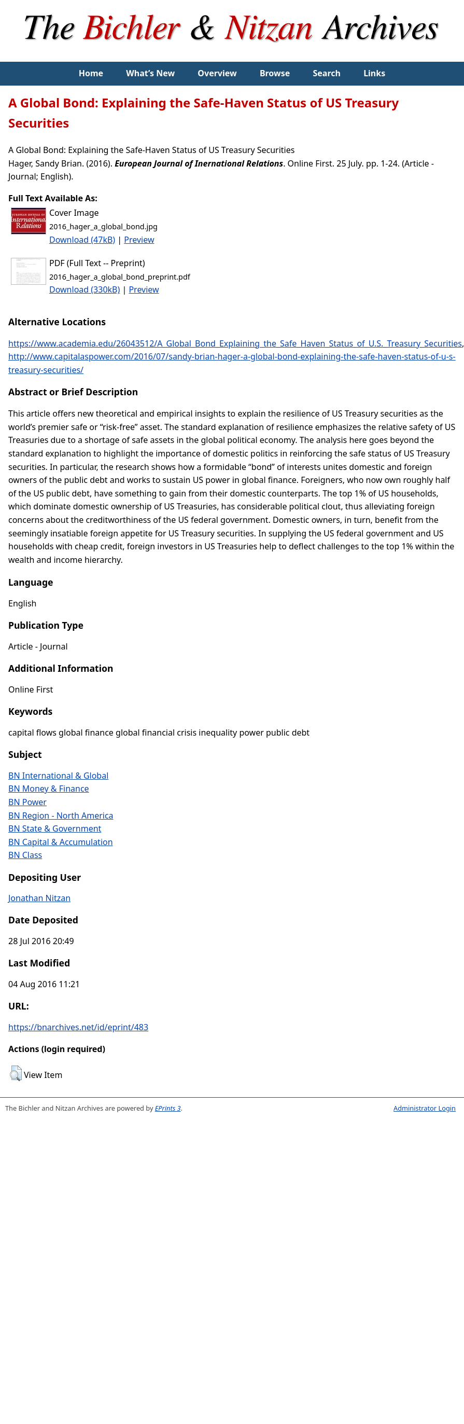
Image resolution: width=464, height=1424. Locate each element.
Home (91, 73)
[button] (16, 1073)
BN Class (25, 855)
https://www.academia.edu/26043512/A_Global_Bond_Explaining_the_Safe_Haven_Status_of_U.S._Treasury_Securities (235, 343)
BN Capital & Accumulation (60, 842)
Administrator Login (424, 1108)
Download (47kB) (82, 239)
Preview (139, 239)
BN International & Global (58, 775)
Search (327, 73)
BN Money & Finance (48, 788)
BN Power (27, 802)
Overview (217, 73)
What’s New (150, 73)
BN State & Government (54, 828)
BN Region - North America (61, 815)
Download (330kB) (84, 289)
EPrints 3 (168, 1108)
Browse (275, 73)
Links (374, 73)
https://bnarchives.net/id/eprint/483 (78, 1027)
